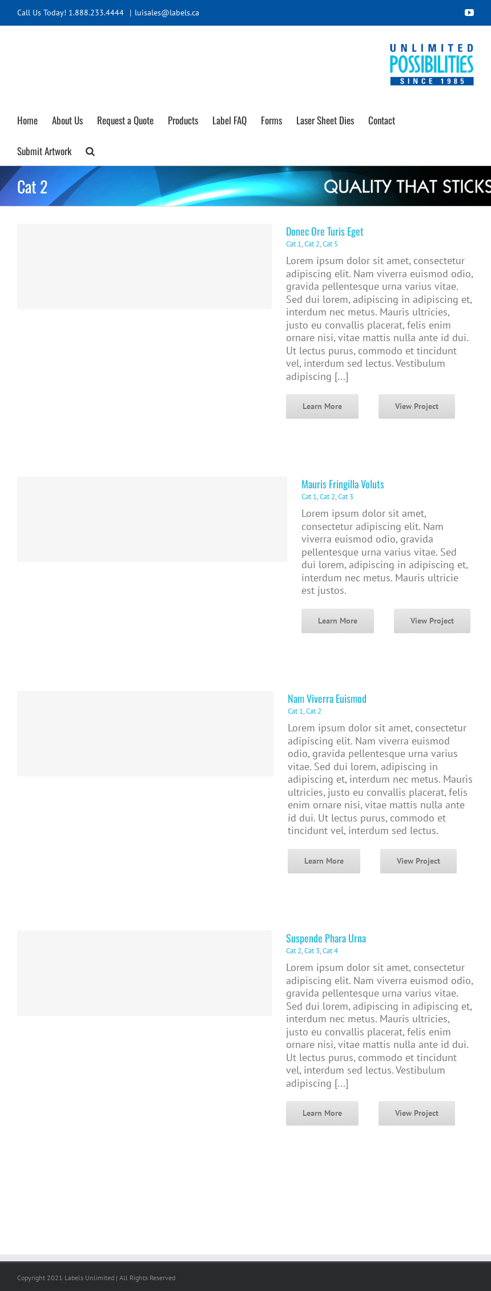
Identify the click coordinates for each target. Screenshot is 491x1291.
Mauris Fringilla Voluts (342, 483)
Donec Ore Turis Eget (325, 231)
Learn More (322, 406)
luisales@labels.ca (167, 12)
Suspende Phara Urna (326, 937)
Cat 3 (345, 496)
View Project (416, 406)
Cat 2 (312, 244)
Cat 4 (330, 951)
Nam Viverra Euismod (327, 698)
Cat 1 (293, 244)
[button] (90, 149)
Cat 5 (330, 244)
